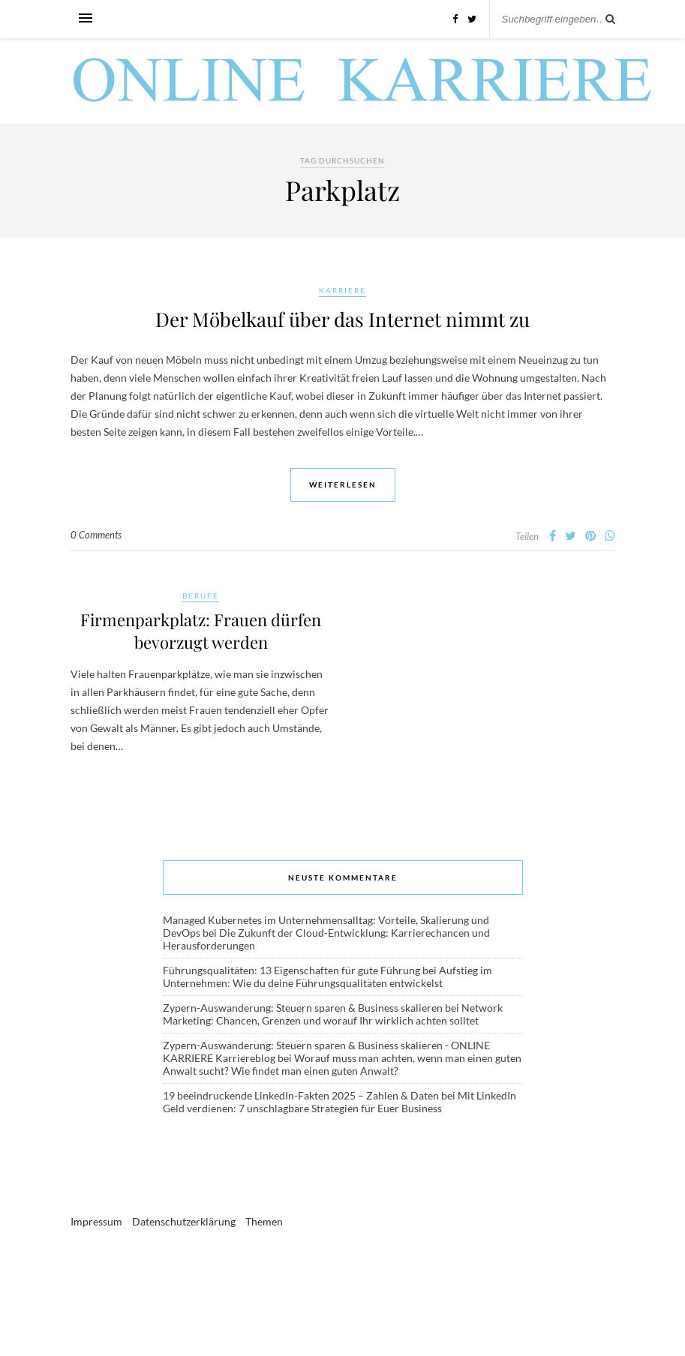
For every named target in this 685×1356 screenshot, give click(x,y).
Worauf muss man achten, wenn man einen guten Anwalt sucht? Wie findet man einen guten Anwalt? (342, 1064)
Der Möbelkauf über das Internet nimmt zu (342, 319)
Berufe (200, 595)
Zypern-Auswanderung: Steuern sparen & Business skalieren (303, 1007)
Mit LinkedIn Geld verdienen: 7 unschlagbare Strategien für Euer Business (339, 1101)
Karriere (342, 290)
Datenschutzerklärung (184, 1221)
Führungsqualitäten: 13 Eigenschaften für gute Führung (291, 970)
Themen (264, 1221)
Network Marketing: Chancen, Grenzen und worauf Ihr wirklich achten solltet (333, 1014)
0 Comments (96, 535)
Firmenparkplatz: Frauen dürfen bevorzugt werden (200, 630)
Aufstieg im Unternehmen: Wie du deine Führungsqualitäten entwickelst (327, 976)
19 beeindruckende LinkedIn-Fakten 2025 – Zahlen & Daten (301, 1095)
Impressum (96, 1221)
